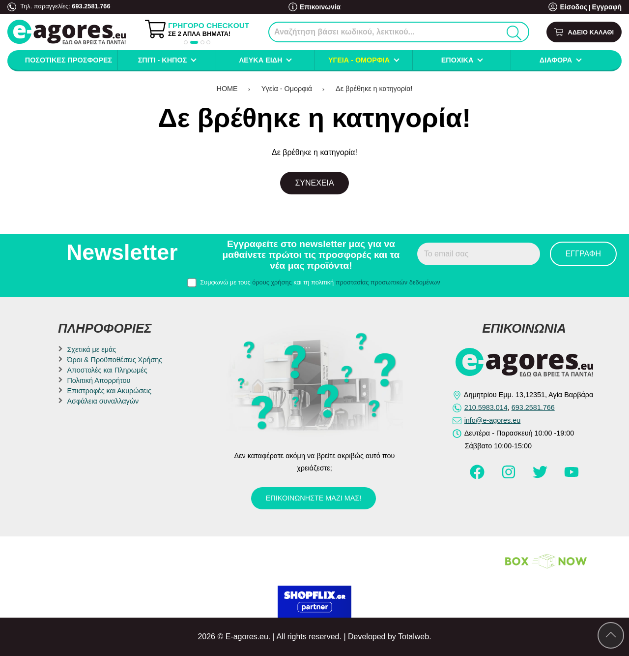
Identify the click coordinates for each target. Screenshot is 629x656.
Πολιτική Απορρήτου (98, 380)
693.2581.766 (91, 6)
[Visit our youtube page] (571, 476)
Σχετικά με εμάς (91, 349)
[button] (186, 42)
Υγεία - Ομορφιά (286, 89)
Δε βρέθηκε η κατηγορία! (374, 89)
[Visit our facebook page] (478, 476)
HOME (227, 89)
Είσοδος (577, 7)
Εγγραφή (608, 7)
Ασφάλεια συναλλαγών (103, 401)
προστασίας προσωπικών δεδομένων (388, 282)
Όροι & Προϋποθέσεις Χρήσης (114, 360)
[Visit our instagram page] (509, 476)
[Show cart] (584, 32)
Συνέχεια (314, 183)
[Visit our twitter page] (541, 476)
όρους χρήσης (272, 282)
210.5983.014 (486, 407)
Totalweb (413, 636)
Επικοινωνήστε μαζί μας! (313, 498)
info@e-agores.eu (492, 420)
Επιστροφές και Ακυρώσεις (109, 391)
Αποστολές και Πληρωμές (107, 370)
